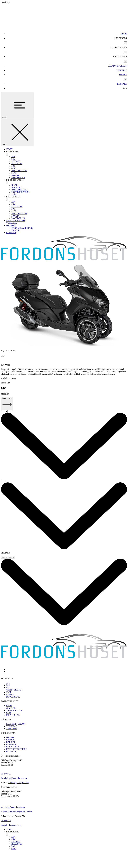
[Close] (17, 132)
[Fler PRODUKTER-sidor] (125, 42)
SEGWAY (15, 161)
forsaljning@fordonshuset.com (14, 778)
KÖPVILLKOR (12, 747)
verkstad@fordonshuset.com (13, 807)
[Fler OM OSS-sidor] (125, 79)
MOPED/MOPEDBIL (20, 192)
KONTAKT (11, 233)
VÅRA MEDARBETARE (22, 228)
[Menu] (17, 105)
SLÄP (13, 173)
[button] (66, 38)
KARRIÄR (11, 742)
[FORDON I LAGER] (7, 182)
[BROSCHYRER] (7, 199)
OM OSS (10, 225)
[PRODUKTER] (7, 154)
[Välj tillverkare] (8, 557)
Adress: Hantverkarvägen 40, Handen (16, 812)
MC (13, 166)
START (9, 149)
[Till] (3, 481)
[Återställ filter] (7, 403)
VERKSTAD (11, 223)
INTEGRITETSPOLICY (16, 749)
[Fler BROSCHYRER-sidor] (125, 61)
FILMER (15, 230)
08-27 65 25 (6, 774)
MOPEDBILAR (18, 178)
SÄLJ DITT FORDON (15, 220)
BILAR (14, 185)
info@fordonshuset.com (11, 825)
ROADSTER (16, 163)
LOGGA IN (11, 751)
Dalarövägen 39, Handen (18, 782)
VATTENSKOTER (19, 171)
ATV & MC (16, 187)
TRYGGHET (11, 728)
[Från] (4, 411)
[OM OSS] (15, 225)
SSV (13, 159)
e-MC (13, 168)
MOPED (15, 175)
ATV (13, 156)
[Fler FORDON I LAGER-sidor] (125, 52)
